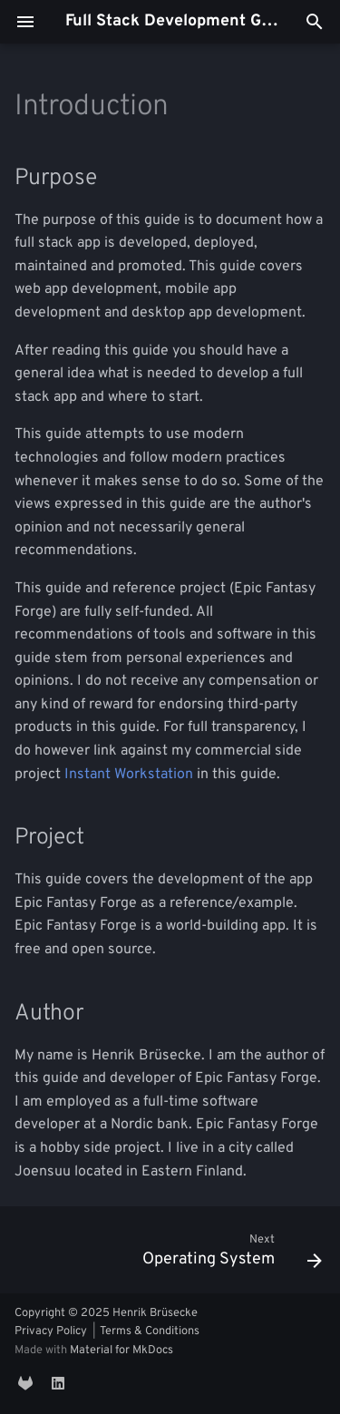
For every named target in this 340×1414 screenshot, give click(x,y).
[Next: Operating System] (229, 1255)
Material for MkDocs (121, 1350)
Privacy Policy (51, 1331)
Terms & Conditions (149, 1331)
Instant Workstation (128, 775)
